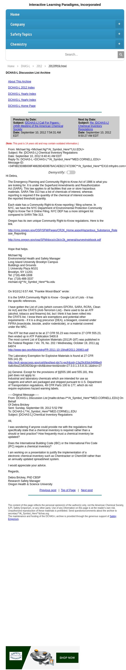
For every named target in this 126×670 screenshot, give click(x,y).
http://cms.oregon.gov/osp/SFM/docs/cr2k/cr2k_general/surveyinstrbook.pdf (54, 239)
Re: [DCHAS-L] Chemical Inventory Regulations (93, 126)
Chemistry (66, 44)
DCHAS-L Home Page (22, 105)
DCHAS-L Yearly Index (22, 93)
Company (66, 24)
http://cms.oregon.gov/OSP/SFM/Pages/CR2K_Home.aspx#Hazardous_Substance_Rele (62, 230)
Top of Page (68, 490)
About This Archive (19, 81)
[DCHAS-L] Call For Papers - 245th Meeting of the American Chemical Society (38, 126)
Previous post (48, 490)
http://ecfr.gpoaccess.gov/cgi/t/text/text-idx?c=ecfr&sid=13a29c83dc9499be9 (55, 362)
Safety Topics (66, 34)
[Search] (121, 54)
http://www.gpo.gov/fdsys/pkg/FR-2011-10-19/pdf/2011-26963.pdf (48, 349)
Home (15, 14)
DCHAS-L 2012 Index (21, 87)
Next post (87, 490)
